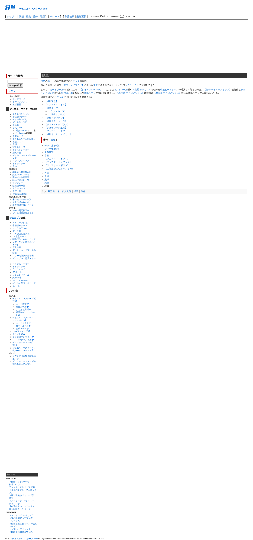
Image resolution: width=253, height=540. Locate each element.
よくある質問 (22, 309)
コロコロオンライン (21, 337)
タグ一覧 (16, 191)
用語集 (15, 125)
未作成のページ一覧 (21, 199)
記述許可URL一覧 (20, 180)
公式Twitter (21, 328)
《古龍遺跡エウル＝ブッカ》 (59, 168)
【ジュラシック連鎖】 (55, 127)
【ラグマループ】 (57, 111)
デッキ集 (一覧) (19, 119)
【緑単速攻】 (51, 101)
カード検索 (21, 304)
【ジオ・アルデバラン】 (92, 89)
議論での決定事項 (20, 177)
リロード (55, 16)
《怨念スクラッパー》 (19, 482)
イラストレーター (20, 150)
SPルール (17, 272)
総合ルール (21, 130)
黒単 (46, 179)
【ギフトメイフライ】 (72, 85)
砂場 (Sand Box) (20, 194)
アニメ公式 (17, 334)
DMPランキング (20, 331)
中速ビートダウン (169, 89)
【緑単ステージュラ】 (55, 121)
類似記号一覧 (18, 185)
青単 (46, 176)
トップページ (18, 99)
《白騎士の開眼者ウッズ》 (21, 532)
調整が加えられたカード (24, 239)
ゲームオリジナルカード (24, 283)
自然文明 (66, 191)
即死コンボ (67, 92)
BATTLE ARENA (20, 280)
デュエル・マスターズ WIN (22, 487)
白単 (46, 173)
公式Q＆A (20, 133)
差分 (35, 16)
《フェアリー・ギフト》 (57, 159)
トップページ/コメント (20, 529)
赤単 (46, 183)
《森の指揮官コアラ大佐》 (21, 518)
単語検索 (69, 16)
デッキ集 (16, 231)
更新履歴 (16, 104)
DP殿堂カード (19, 236)
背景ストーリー (19, 147)
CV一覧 (16, 286)
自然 (43, 81)
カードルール (22, 326)
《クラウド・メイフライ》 (58, 162)
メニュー (13, 91)
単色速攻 (49, 152)
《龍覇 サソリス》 (141, 89)
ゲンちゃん (14, 521)
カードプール (57, 89)
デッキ (76, 81)
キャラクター (18, 163)
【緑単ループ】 (52, 108)
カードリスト (22, 323)
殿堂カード (17, 136)
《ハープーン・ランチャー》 (23, 501)
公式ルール (17, 127)
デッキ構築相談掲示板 (23, 213)
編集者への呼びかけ (21, 172)
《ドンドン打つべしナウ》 (21, 515)
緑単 (10, 8)
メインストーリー (20, 264)
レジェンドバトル (20, 275)
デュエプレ (15, 217)
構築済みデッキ (19, 116)
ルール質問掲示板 (20, 210)
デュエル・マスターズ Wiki (33, 8)
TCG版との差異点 (21, 233)
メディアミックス (20, 161)
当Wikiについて (19, 102)
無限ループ (90, 92)
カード (51, 81)
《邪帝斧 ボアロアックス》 (218, 89)
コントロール (121, 89)
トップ (10, 16)
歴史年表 (16, 152)
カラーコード (18, 188)
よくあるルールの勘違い (24, 139)
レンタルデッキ (19, 228)
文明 (14, 144)
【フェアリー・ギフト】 (57, 131)
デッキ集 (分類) (19, 122)
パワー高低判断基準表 (23, 255)
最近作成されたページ (23, 202)
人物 (14, 166)
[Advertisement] (126, 46)
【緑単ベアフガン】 (54, 117)
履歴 (42, 16)
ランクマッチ (18, 269)
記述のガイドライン (21, 174)
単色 (83, 191)
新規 (21, 16)
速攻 (95, 85)
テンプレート (18, 183)
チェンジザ (14, 503)
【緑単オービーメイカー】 (58, 134)
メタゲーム (131, 85)
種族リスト (17, 141)
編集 (28, 16)
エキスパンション (20, 114)
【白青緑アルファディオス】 (23, 506)
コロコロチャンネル (21, 339)
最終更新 (81, 16)
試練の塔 (16, 277)
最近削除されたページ (23, 205)
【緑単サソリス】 (57, 114)
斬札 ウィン (14, 484)
